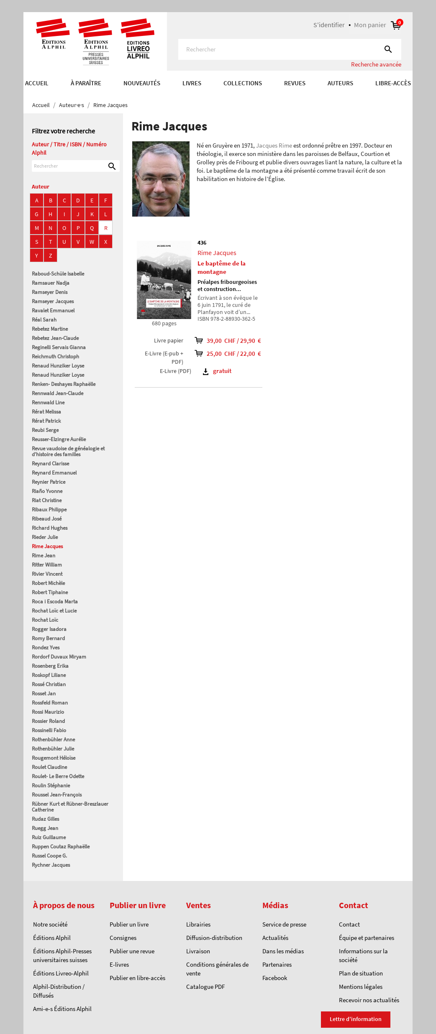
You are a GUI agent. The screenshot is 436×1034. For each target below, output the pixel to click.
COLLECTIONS (242, 83)
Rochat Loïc (45, 619)
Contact (349, 924)
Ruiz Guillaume (49, 837)
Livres (191, 83)
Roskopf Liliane (49, 675)
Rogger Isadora (49, 629)
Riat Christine (47, 500)
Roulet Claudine (49, 767)
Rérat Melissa (46, 411)
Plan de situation (361, 973)
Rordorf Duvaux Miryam (59, 656)
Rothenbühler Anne (53, 739)
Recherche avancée (376, 64)
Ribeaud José (47, 518)
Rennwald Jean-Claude (57, 393)
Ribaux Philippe (49, 509)
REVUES (294, 83)
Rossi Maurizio (48, 711)
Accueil (37, 83)
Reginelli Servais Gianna (59, 347)
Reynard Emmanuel (54, 472)
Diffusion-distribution (214, 938)
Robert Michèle (48, 583)
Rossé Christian (49, 684)
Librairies (198, 924)
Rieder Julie (45, 537)
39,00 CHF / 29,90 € (225, 340)
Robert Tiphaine (50, 592)
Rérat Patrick (46, 420)
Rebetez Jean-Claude (55, 338)
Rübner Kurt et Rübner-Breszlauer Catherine (70, 806)
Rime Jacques (47, 546)
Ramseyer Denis (49, 292)
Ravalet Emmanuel (53, 310)
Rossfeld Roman (50, 702)
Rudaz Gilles (45, 818)
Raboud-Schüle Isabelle (58, 273)
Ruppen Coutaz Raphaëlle (61, 846)
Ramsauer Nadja (50, 282)
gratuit (217, 371)
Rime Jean (43, 555)
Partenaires (277, 964)
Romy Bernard (48, 638)
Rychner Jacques (51, 864)
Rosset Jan (44, 693)
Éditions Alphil (52, 938)
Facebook (274, 978)
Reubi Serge (45, 430)
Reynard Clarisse (50, 463)
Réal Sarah (44, 319)
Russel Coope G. (49, 855)
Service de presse (284, 924)
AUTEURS (340, 83)
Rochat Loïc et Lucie (54, 610)
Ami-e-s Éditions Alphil (62, 1009)
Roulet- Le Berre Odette (58, 776)
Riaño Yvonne (47, 491)
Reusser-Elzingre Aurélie (59, 439)
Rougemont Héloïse (53, 757)
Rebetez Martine (50, 328)
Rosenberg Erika (50, 665)
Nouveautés (141, 83)
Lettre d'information (356, 1019)
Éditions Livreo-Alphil (61, 973)
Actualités (275, 938)
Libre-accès (393, 83)
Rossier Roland (48, 721)
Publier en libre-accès (137, 978)
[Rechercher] (289, 49)
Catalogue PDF (205, 987)
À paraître (86, 83)
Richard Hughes (49, 527)
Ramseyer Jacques (53, 301)
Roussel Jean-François (57, 794)
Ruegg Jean (45, 828)
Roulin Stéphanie (51, 785)
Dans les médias (283, 951)
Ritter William (47, 564)
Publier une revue (132, 951)
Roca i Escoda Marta (55, 601)
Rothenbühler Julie (53, 748)
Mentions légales (360, 987)
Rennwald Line (48, 402)
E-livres (119, 964)
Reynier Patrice (48, 481)
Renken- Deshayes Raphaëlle (63, 384)
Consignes (123, 938)
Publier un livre (129, 924)
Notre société (50, 924)
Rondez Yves (45, 647)
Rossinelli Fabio (49, 730)
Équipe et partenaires (366, 938)
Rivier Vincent (47, 573)
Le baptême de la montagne (221, 267)
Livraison (198, 951)
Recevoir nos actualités (369, 1000)
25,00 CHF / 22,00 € (225, 353)
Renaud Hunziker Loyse (58, 365)
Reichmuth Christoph (55, 356)
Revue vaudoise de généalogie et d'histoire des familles (68, 451)
